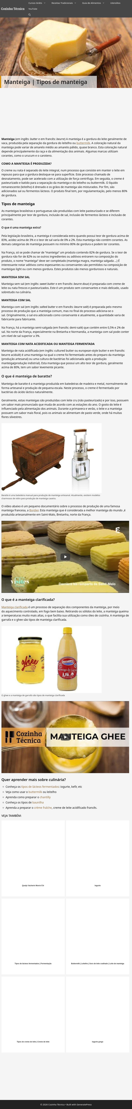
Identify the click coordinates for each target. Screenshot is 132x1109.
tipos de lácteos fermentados (40, 787)
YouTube (32, 8)
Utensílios (115, 2)
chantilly (45, 797)
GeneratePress (84, 1104)
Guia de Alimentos (94, 3)
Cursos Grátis (38, 3)
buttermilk (83, 143)
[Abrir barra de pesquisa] (30, 15)
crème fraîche (43, 808)
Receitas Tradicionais (65, 3)
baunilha (38, 802)
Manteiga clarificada (14, 607)
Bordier (33, 510)
